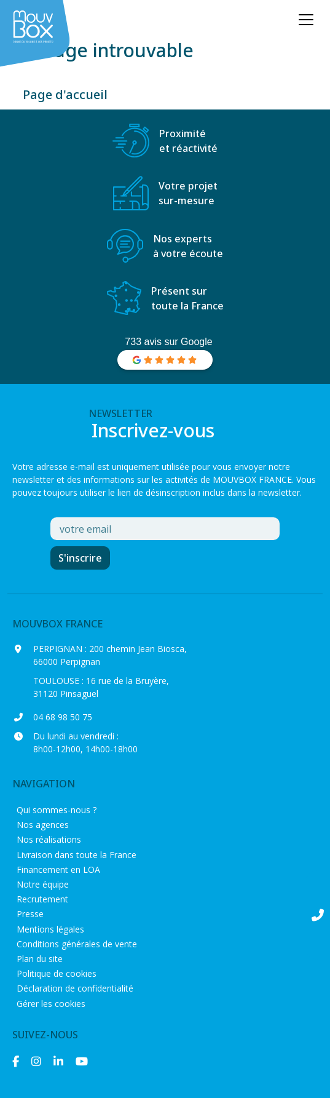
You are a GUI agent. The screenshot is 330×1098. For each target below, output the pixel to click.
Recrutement (42, 899)
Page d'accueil (65, 94)
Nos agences (43, 824)
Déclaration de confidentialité (75, 988)
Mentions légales (50, 929)
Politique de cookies (56, 973)
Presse (30, 914)
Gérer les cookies (51, 1003)
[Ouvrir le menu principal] (306, 19)
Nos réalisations (49, 839)
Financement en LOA (58, 869)
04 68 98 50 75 (62, 717)
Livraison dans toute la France (76, 855)
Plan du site (40, 959)
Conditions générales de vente (77, 944)
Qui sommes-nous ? (56, 810)
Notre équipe (43, 884)
